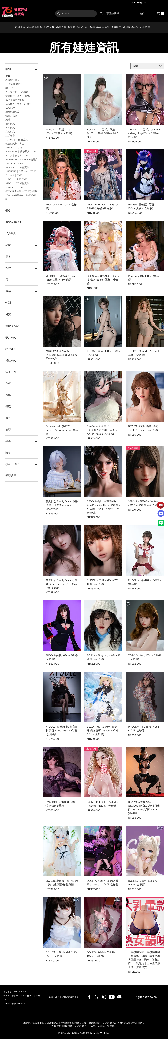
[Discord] (119, 997)
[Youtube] (111, 997)
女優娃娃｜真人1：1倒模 (18, 95)
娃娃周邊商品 (13, 111)
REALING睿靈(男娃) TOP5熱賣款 (21, 197)
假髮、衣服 (11, 115)
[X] (97, 997)
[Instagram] (104, 997)
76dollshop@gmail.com (14, 1004)
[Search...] (76, 13)
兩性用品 (10, 123)
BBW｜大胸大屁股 (15, 99)
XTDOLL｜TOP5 (14, 147)
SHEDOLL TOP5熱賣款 (17, 167)
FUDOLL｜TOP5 (14, 175)
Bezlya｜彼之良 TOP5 (17, 155)
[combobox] (147, 66)
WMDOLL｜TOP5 (14, 187)
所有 (8, 75)
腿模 (8, 119)
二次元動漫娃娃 (14, 83)
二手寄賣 (10, 135)
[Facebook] (89, 997)
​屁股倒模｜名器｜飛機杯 (18, 103)
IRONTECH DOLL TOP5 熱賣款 (22, 159)
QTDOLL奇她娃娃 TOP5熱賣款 (21, 191)
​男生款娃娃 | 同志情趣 (17, 91)
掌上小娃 (10, 87)
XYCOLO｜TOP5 (14, 163)
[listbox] (139, 2)
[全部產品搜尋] (113, 13)
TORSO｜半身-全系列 (17, 139)
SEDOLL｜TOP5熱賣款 (17, 183)
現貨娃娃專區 (13, 79)
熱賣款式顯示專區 (15, 143)
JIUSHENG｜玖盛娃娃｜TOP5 (21, 171)
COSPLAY (11, 107)
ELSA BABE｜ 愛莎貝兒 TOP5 (21, 151)
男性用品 (10, 127)
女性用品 (10, 131)
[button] (139, 2)
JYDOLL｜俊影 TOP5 (17, 179)
